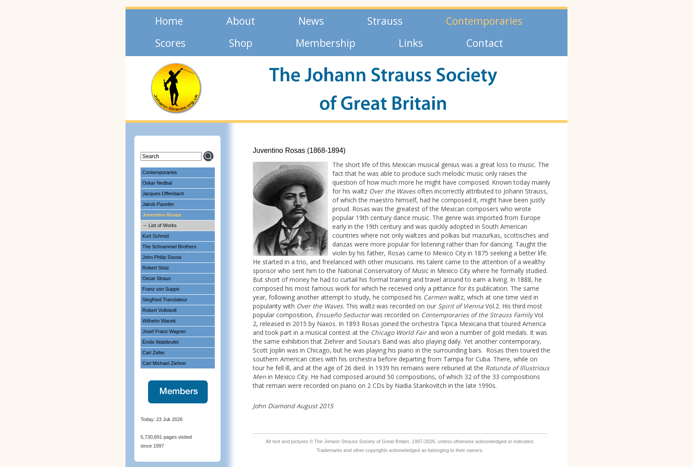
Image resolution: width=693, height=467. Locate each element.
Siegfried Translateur (164, 299)
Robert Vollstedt (159, 310)
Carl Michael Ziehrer (164, 363)
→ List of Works (159, 225)
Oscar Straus (156, 278)
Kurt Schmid (155, 236)
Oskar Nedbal (157, 183)
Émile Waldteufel (160, 342)
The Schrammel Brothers (169, 246)
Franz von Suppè (160, 289)
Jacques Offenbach (163, 193)
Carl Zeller (153, 352)
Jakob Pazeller (158, 204)
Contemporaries (159, 172)
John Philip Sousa (161, 257)
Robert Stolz (155, 267)
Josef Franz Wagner (164, 331)
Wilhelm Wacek (158, 320)
